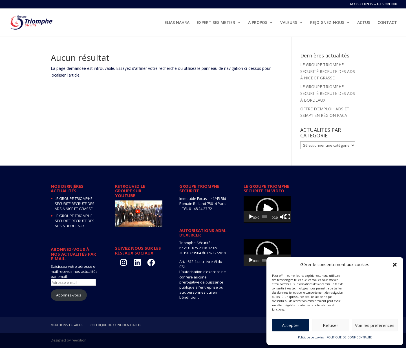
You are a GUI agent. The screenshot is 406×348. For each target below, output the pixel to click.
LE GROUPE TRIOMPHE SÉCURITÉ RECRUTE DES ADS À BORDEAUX (327, 93)
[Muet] (282, 217)
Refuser (330, 325)
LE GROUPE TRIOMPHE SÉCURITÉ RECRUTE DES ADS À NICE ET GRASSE (327, 71)
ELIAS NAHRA (177, 23)
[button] (395, 264)
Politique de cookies (311, 337)
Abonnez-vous (68, 295)
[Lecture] (251, 217)
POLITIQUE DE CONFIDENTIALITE (349, 337)
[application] (267, 209)
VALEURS (288, 23)
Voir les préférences (374, 325)
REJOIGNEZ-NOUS (327, 23)
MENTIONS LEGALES (67, 325)
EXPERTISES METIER (216, 23)
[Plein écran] (287, 217)
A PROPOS (257, 23)
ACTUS (363, 23)
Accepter (290, 325)
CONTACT (387, 23)
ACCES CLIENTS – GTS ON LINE (374, 4)
